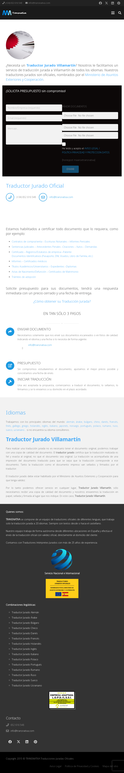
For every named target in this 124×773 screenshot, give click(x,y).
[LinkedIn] (113, 3)
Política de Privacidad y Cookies (82, 766)
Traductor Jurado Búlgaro (25, 622)
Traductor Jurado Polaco (25, 659)
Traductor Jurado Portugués (27, 664)
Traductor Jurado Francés (25, 638)
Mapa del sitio (110, 766)
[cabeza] (14, 12)
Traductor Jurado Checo (25, 628)
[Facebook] (100, 3)
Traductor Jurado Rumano (26, 669)
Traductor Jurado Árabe (24, 617)
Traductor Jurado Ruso (24, 675)
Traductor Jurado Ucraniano (27, 685)
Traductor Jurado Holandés (26, 643)
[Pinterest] (119, 3)
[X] (106, 3)
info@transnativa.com (61, 197)
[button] (112, 12)
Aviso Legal (55, 766)
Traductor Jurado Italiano (25, 654)
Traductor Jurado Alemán (25, 612)
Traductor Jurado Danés (25, 633)
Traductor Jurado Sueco (25, 680)
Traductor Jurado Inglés (24, 649)
